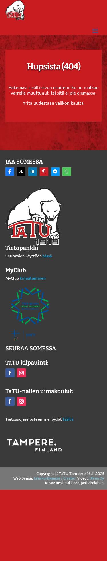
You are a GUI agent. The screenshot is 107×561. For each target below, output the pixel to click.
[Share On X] (21, 171)
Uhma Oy (97, 478)
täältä (68, 419)
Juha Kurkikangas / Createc (55, 478)
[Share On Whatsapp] (66, 171)
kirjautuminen (33, 278)
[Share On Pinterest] (44, 171)
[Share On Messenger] (55, 171)
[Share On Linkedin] (32, 171)
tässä (47, 256)
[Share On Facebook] (9, 171)
